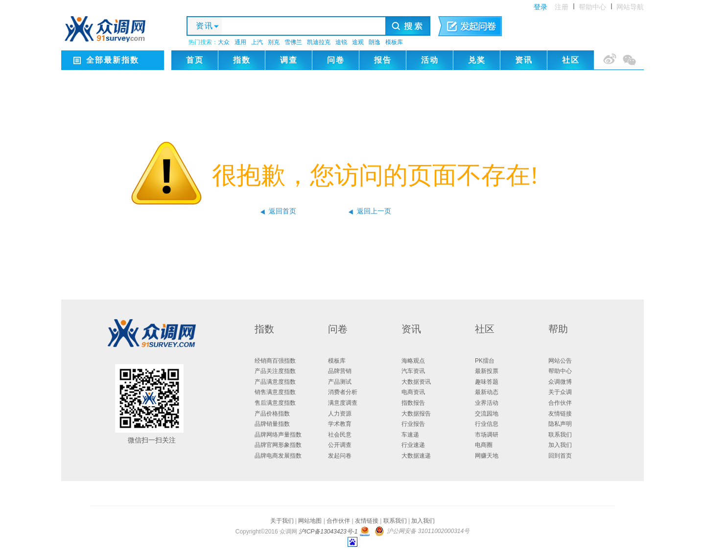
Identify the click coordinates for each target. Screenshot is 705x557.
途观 (358, 42)
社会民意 (340, 434)
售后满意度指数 (275, 402)
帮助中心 (592, 7)
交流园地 (486, 413)
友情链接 (560, 413)
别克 (274, 42)
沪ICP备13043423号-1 (328, 531)
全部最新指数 (112, 60)
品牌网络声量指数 (278, 434)
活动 (430, 60)
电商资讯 (413, 392)
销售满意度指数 (275, 392)
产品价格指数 (272, 413)
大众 (224, 42)
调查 (289, 60)
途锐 (341, 42)
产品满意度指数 (275, 381)
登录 (540, 7)
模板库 (394, 42)
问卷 (336, 60)
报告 (383, 60)
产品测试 (340, 381)
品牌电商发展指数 (278, 455)
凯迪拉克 (318, 42)
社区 (571, 60)
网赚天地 (486, 455)
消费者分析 (342, 392)
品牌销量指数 (272, 423)
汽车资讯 (413, 371)
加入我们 (560, 444)
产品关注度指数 (275, 371)
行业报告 (413, 423)
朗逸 (374, 42)
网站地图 (310, 520)
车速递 (410, 434)
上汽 (257, 42)
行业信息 (486, 423)
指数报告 (413, 402)
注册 (561, 7)
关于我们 (282, 520)
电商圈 (484, 444)
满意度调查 (342, 402)
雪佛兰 (293, 42)
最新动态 (486, 392)
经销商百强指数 (275, 360)
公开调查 (340, 444)
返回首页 (282, 211)
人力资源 (340, 413)
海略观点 (413, 360)
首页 (195, 60)
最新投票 (486, 371)
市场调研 (486, 434)
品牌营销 (340, 371)
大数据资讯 (416, 381)
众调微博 (560, 381)
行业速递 (413, 444)
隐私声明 (560, 423)
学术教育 (340, 423)
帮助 (558, 329)
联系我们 (560, 434)
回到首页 (560, 455)
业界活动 (486, 402)
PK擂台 (484, 360)
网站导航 (630, 7)
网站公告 (560, 360)
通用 (240, 42)
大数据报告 (416, 413)
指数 (242, 60)
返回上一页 (374, 211)
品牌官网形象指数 (278, 444)
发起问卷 (340, 455)
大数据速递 (416, 455)
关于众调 (560, 392)
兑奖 (477, 60)
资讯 (524, 60)
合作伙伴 (560, 402)
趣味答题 (486, 381)
